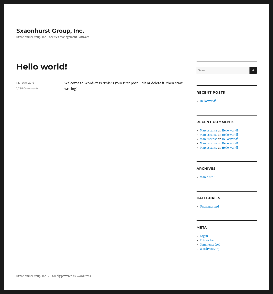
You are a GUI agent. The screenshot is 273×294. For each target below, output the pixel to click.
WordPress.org (209, 249)
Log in (204, 236)
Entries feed (207, 240)
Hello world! (41, 67)
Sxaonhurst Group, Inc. (50, 30)
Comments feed (210, 244)
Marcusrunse (208, 130)
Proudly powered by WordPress (70, 276)
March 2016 (207, 177)
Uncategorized (209, 206)
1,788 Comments (27, 88)
